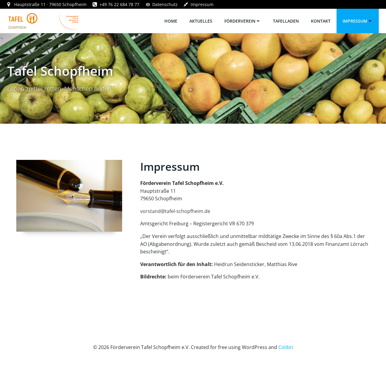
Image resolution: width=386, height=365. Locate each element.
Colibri (285, 347)
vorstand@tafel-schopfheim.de (175, 211)
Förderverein (242, 21)
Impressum (358, 21)
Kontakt (321, 21)
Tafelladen (286, 21)
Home (170, 21)
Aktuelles (200, 21)
